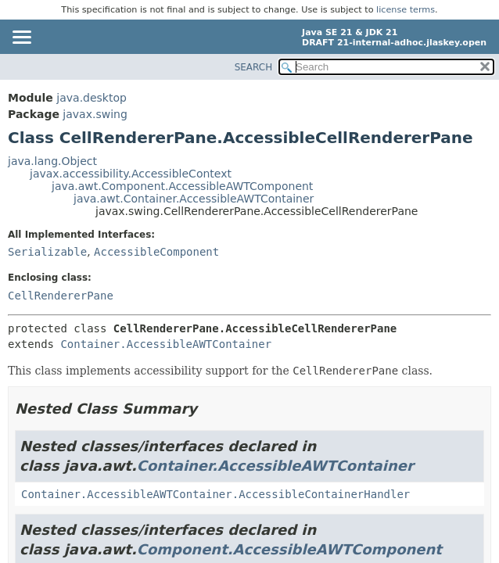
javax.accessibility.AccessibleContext (131, 173)
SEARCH (254, 67)
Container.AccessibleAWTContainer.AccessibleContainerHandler (215, 494)
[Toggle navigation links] (21, 38)
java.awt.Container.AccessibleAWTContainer (194, 198)
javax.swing (95, 114)
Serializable (47, 252)
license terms (405, 10)
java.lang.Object (52, 161)
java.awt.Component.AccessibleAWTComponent (182, 186)
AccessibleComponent (156, 252)
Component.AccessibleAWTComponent (289, 549)
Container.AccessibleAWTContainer (165, 344)
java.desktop (91, 97)
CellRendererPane (60, 295)
